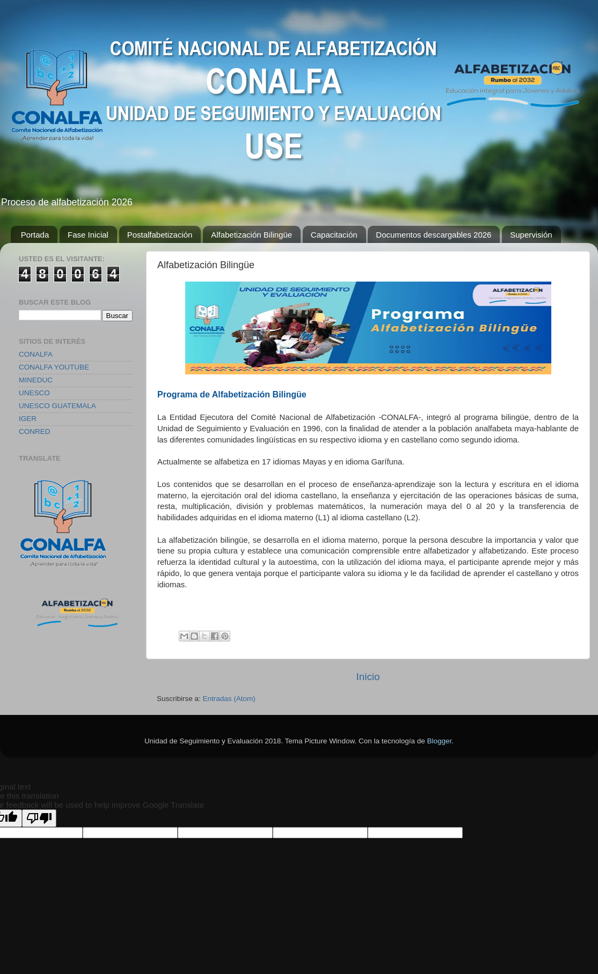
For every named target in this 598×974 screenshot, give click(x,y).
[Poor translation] (39, 818)
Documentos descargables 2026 (433, 234)
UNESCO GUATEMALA (57, 406)
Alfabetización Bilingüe (251, 234)
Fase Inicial (88, 234)
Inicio (368, 676)
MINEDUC (36, 380)
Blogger (439, 741)
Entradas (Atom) (229, 699)
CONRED (34, 431)
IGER (28, 419)
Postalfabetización (160, 234)
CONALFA (36, 354)
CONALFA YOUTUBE (54, 367)
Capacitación (334, 234)
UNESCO (34, 393)
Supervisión (531, 234)
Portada (35, 234)
